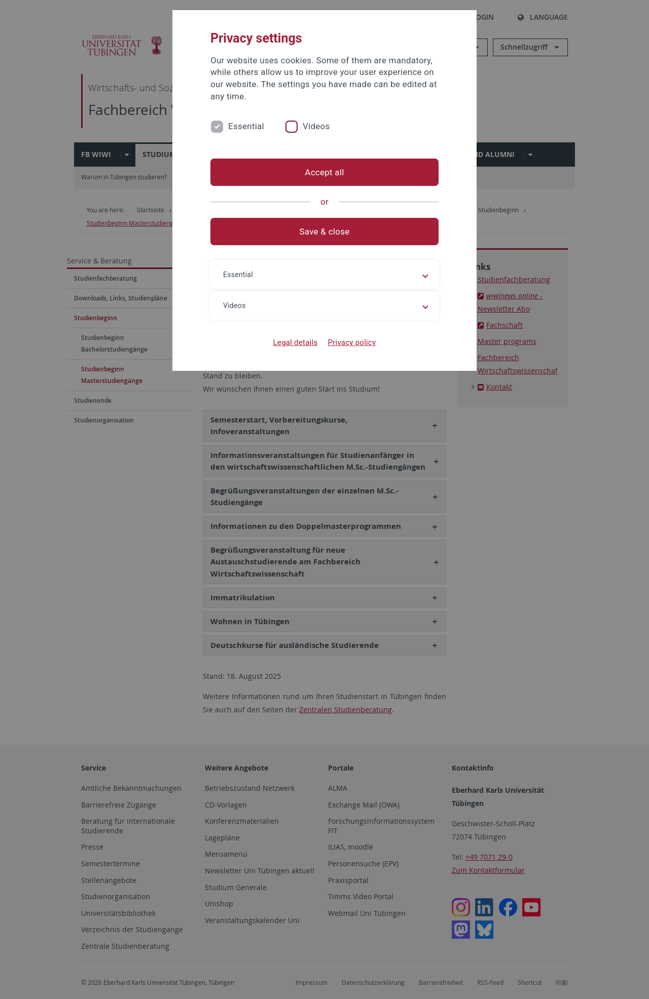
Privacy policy (352, 342)
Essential (246, 126)
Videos (316, 126)
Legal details (295, 342)
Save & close (325, 231)
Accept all (324, 172)
